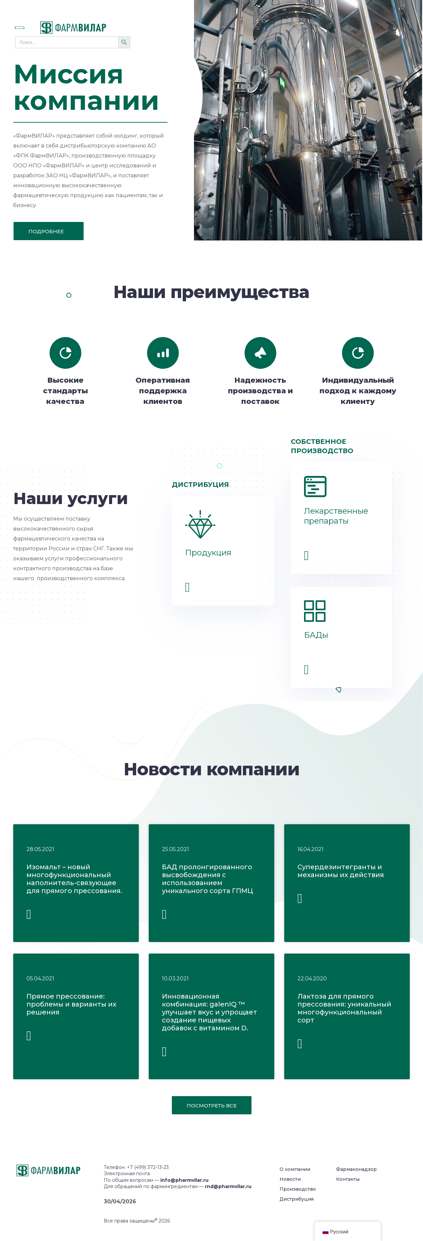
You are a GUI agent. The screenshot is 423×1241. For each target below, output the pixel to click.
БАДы (316, 635)
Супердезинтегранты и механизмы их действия (340, 871)
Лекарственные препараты (336, 516)
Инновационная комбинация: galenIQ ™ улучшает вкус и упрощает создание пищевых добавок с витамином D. (209, 1012)
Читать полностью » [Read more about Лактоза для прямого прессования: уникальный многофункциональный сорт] (299, 1046)
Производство (298, 1189)
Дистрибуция (297, 1199)
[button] (26, 27)
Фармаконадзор (356, 1169)
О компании (295, 1169)
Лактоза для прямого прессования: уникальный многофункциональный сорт (344, 1008)
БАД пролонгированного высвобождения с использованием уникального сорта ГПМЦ (207, 879)
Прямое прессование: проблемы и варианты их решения (71, 1004)
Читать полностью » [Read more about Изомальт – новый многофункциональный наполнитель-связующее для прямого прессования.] (28, 917)
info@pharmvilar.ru (184, 1180)
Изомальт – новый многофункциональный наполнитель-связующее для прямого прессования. (74, 879)
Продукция (208, 552)
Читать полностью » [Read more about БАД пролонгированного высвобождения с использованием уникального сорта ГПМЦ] (164, 917)
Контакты (348, 1179)
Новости (290, 1179)
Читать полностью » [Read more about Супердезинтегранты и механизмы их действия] (299, 901)
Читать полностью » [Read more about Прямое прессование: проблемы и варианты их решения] (28, 1038)
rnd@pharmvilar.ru (228, 1186)
